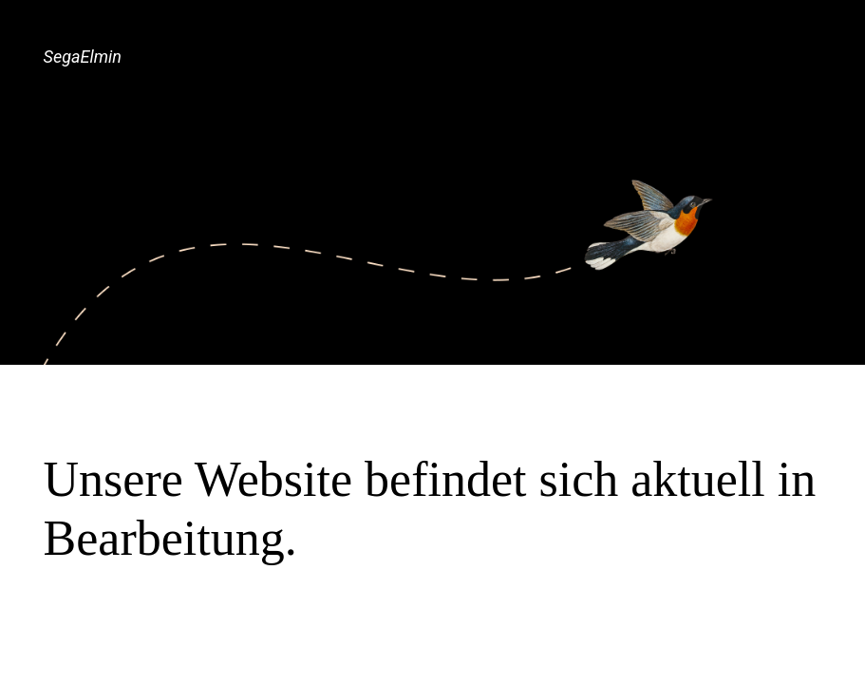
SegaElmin (83, 56)
